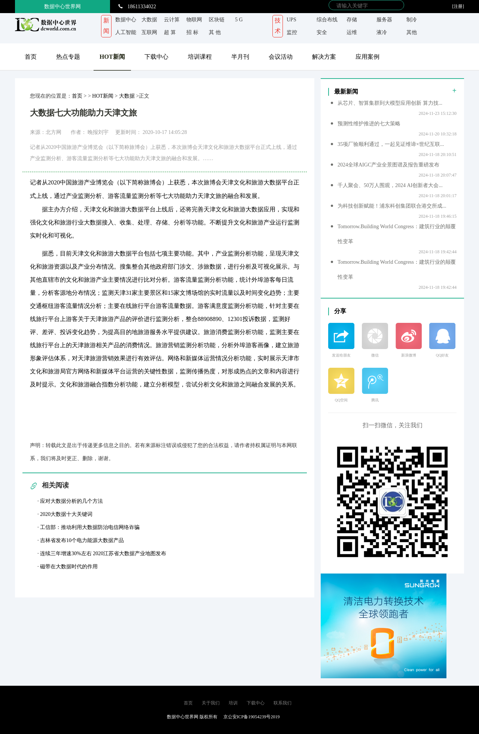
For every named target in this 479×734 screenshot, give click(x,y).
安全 (322, 32)
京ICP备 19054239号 (124, 716)
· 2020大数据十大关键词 (64, 514)
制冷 (411, 19)
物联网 (194, 19)
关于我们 (211, 703)
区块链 (217, 19)
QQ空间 (341, 400)
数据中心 (125, 19)
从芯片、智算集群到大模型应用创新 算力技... (390, 103)
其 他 (215, 32)
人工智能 (125, 32)
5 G (239, 19)
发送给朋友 (341, 355)
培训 (233, 703)
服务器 (384, 19)
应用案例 (367, 56)
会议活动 (281, 56)
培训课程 (200, 56)
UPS (291, 19)
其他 (411, 32)
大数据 (149, 19)
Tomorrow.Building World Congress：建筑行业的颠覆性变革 (397, 234)
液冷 (381, 32)
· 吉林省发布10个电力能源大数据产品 (80, 540)
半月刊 (240, 56)
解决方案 (324, 56)
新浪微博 (408, 355)
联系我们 (283, 703)
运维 (352, 32)
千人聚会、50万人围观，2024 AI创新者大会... (390, 185)
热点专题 (68, 56)
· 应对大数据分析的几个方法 (70, 501)
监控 (292, 32)
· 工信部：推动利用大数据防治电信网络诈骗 (88, 527)
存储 (352, 19)
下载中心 (156, 56)
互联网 (149, 32)
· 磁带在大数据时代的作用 (67, 566)
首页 (31, 56)
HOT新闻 (112, 56)
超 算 (170, 32)
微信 (375, 355)
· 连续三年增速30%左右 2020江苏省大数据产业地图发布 (101, 553)
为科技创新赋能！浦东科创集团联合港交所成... (392, 206)
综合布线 (327, 19)
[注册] (458, 6)
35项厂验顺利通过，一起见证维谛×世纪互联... (391, 144)
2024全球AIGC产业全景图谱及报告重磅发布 (388, 165)
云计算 (172, 19)
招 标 (192, 32)
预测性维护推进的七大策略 (369, 123)
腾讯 (375, 400)
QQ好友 (442, 355)
